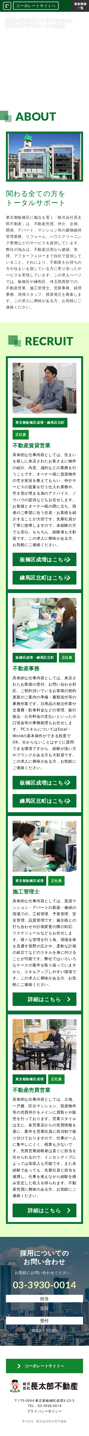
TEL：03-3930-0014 (44, 1405)
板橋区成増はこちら (44, 559)
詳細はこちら (44, 999)
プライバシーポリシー (44, 1411)
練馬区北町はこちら (44, 577)
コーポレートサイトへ (36, 5)
